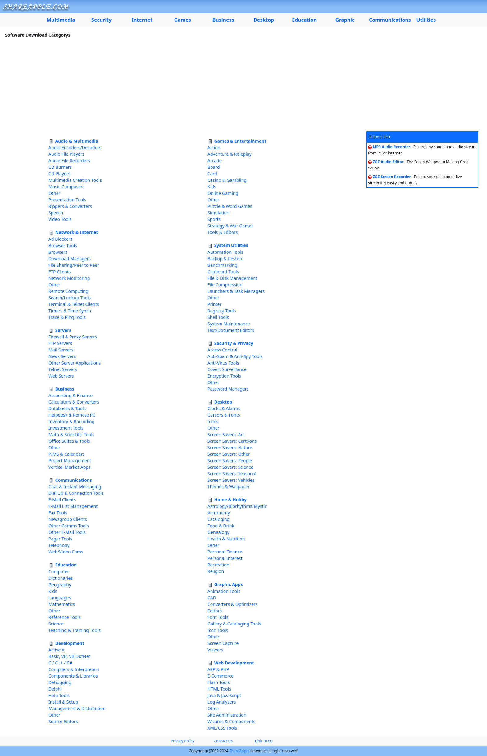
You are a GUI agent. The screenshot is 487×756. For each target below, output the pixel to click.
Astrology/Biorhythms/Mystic (237, 506)
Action (213, 147)
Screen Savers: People (229, 460)
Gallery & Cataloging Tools (234, 624)
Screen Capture (223, 643)
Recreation (218, 565)
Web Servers (61, 376)
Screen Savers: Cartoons (232, 441)
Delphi (55, 689)
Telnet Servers (62, 369)
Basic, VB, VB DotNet (69, 656)
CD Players (59, 174)
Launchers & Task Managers (236, 291)
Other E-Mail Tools (67, 532)
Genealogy (218, 532)
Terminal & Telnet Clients (73, 304)
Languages (59, 598)
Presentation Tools (67, 200)
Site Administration (226, 715)
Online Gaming (222, 193)
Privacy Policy (182, 741)
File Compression (225, 285)
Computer (58, 572)
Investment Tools (66, 428)
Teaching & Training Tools (74, 630)
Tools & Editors (222, 232)
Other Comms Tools (68, 526)
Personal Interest (225, 558)
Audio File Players (66, 154)
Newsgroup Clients (67, 519)
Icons (212, 421)
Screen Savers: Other (228, 454)
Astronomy (218, 513)
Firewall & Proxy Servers (72, 337)
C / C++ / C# (60, 663)
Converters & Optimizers (232, 604)
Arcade (214, 160)
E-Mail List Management (73, 506)
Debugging (59, 682)
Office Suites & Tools (69, 441)
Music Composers (66, 187)
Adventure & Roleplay (229, 154)
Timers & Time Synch (69, 311)
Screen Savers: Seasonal (231, 473)
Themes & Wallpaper (228, 487)
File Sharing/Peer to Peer (73, 265)
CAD (211, 598)
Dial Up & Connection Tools (76, 493)
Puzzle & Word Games (229, 206)
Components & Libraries (73, 676)
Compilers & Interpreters (73, 669)
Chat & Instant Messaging (74, 487)
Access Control (222, 350)
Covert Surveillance (227, 369)
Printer (214, 304)
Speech (55, 213)
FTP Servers (60, 343)
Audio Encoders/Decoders (74, 147)
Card (212, 174)
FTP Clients (59, 272)
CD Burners (60, 167)
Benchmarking (222, 265)
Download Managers (69, 259)
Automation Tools (225, 252)
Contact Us (223, 741)
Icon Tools (217, 630)
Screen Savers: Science (230, 467)
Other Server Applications (74, 363)
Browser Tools (62, 245)
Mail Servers (60, 350)
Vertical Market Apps (69, 467)
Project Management (69, 460)
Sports (214, 219)
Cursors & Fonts (223, 415)
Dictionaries (60, 578)
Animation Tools (223, 591)
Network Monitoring (69, 278)
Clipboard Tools (223, 272)
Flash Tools (218, 682)
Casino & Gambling (227, 180)
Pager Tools (60, 539)
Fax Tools (57, 513)
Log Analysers (221, 702)
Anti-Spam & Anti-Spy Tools (234, 356)
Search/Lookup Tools (69, 298)
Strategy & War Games (230, 226)
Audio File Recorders (69, 160)
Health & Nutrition (226, 539)
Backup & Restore (225, 259)
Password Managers (228, 389)
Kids (52, 591)
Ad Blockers (60, 239)
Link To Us (264, 741)
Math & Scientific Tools (71, 434)
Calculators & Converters (73, 402)
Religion (215, 571)
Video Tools (60, 219)
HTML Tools (219, 689)
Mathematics (61, 604)
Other (54, 193)
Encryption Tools (224, 376)
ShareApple (239, 751)
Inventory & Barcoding (71, 421)
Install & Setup (63, 702)
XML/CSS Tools (222, 728)
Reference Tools (64, 617)
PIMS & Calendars (66, 454)
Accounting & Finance (70, 395)
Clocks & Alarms (223, 408)
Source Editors (63, 721)
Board (213, 167)
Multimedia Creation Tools (75, 180)
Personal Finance (224, 552)
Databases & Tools (67, 408)
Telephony (59, 545)
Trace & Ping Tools (67, 317)
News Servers (62, 356)
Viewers (215, 650)
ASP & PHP (218, 669)
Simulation (218, 213)
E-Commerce (220, 676)
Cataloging (218, 519)
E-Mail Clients (62, 500)
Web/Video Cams (65, 552)
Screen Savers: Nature (229, 447)
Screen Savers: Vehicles (231, 480)
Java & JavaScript (224, 695)
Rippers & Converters (70, 206)
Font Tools (217, 617)
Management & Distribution (77, 708)
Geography (59, 585)
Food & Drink (220, 526)
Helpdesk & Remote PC (71, 415)
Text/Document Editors (230, 330)
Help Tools (59, 695)
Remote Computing (68, 291)
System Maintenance (228, 324)
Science (56, 624)
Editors (214, 611)
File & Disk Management (232, 278)
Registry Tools (221, 311)
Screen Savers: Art (225, 434)
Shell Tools (218, 317)
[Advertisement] (243, 84)
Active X (56, 650)
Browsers (57, 252)
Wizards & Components (231, 721)
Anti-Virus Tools (223, 363)
